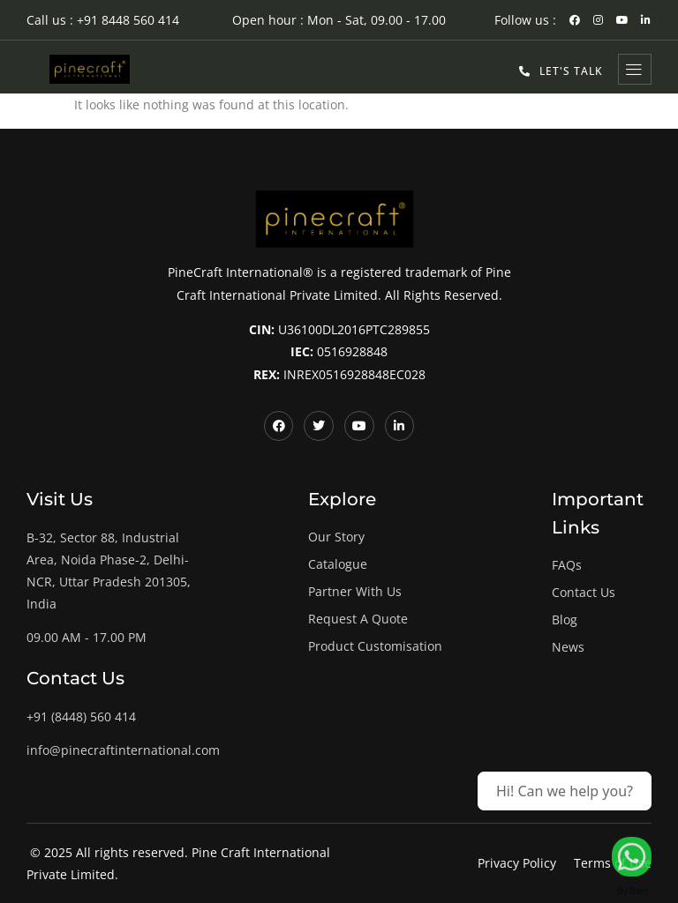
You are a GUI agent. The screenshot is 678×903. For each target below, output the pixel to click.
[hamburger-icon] (635, 69)
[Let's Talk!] (632, 857)
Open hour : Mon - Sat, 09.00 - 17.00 (339, 19)
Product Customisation (375, 646)
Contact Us (583, 592)
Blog (564, 619)
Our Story (336, 536)
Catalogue (337, 564)
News (568, 646)
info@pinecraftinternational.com (123, 750)
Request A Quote (358, 618)
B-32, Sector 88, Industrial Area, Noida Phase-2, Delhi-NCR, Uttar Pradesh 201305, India (108, 571)
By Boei (632, 890)
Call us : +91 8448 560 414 (102, 19)
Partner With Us (355, 591)
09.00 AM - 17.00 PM (86, 637)
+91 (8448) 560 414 (81, 716)
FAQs (567, 564)
